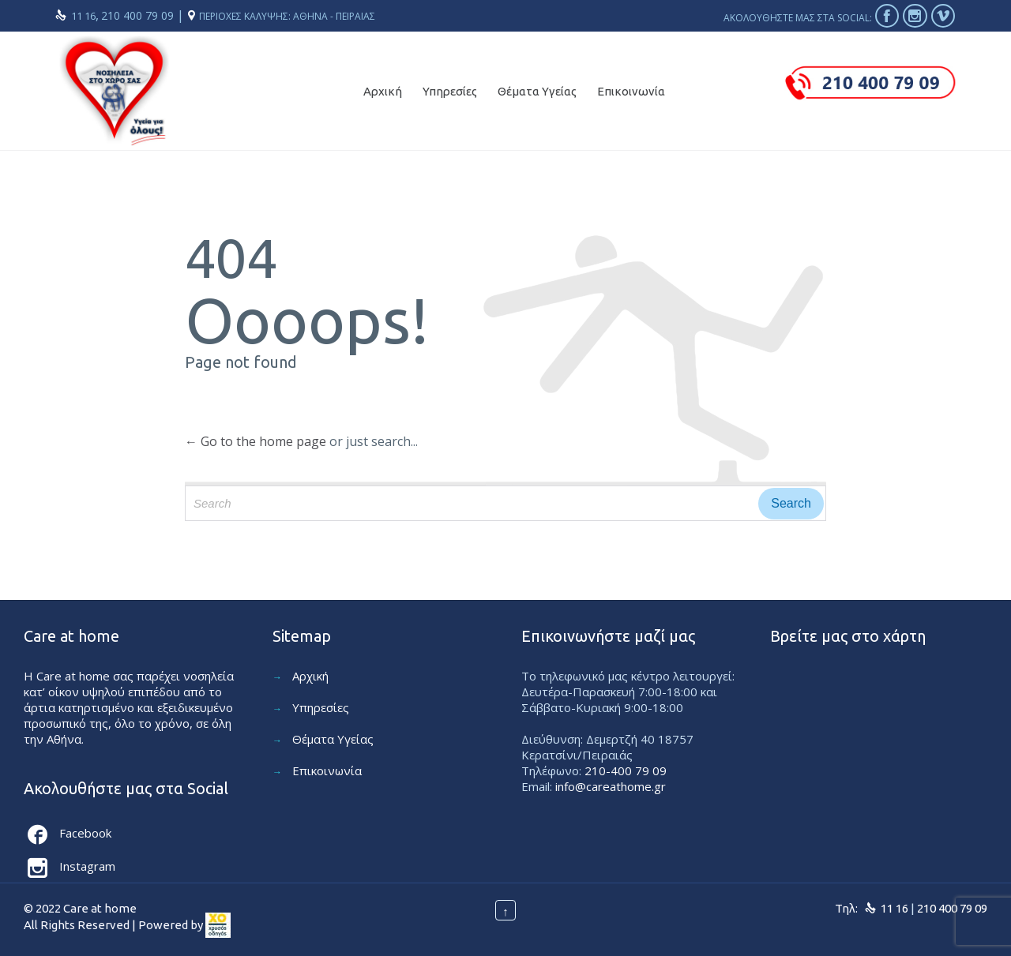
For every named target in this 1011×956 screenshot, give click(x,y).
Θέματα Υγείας (333, 739)
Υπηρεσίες (320, 707)
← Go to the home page (255, 441)
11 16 (83, 16)
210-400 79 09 (625, 770)
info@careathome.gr (610, 786)
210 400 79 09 (139, 15)
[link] (218, 925)
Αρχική (310, 676)
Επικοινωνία (327, 770)
